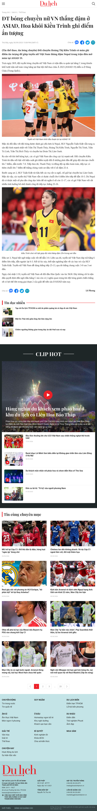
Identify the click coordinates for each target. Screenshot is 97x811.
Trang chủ (6, 12)
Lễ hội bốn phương (75, 707)
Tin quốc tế (7, 707)
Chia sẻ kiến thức (42, 741)
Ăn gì (4, 714)
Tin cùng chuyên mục (22, 514)
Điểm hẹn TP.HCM (75, 703)
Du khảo (71, 714)
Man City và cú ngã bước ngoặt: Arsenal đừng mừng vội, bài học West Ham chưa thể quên (22, 671)
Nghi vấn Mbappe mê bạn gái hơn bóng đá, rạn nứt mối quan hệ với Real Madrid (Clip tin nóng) (71, 671)
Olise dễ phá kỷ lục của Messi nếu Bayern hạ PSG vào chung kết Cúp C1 (22, 631)
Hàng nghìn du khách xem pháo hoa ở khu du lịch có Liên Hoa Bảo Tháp (45, 412)
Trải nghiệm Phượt (75, 721)
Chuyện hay (8, 748)
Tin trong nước (8, 703)
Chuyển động (9, 700)
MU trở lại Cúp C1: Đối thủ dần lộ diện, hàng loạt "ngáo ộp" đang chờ (23, 550)
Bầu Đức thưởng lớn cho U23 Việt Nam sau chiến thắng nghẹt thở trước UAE (58, 437)
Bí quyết (38, 731)
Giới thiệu (6, 808)
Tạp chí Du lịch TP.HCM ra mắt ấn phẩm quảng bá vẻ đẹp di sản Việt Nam (46, 308)
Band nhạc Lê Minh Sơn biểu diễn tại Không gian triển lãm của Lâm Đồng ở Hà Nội (59, 454)
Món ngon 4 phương (11, 721)
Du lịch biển (73, 700)
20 (60, 686)
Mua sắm (71, 731)
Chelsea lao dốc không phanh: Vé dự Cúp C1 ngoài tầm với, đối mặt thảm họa (70, 550)
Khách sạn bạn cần (42, 724)
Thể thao (22, 12)
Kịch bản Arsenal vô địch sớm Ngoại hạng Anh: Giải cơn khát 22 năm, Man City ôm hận (71, 590)
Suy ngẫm (39, 700)
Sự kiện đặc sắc (9, 755)
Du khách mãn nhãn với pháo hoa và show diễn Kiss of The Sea (54, 471)
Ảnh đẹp (70, 724)
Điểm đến (71, 717)
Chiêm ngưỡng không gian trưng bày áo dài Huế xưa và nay (40, 329)
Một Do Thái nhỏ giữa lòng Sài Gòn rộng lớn (33, 319)
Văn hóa (5, 735)
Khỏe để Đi (39, 738)
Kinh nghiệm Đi (41, 735)
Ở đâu (37, 714)
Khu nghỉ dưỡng (41, 721)
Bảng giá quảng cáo (24, 808)
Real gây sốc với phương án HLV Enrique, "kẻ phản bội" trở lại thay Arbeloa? (22, 590)
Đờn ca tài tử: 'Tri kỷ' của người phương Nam (46, 488)
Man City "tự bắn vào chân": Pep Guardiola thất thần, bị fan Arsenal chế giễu (71, 631)
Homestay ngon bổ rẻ (43, 717)
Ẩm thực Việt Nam (10, 717)
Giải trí (14, 12)
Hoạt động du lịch (10, 752)
